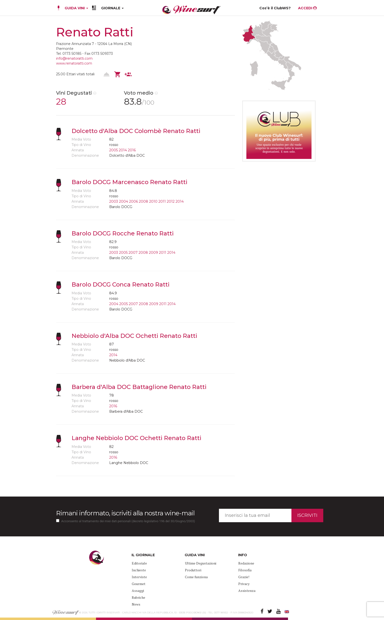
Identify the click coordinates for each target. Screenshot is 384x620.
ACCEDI (307, 8)
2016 (132, 150)
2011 (162, 201)
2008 (143, 201)
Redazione (246, 563)
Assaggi (138, 590)
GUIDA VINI (76, 8)
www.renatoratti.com (74, 63)
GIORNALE (112, 8)
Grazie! (243, 577)
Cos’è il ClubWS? (275, 8)
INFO (242, 555)
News (136, 604)
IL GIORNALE (143, 555)
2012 (171, 201)
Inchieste (139, 570)
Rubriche (138, 597)
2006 (133, 201)
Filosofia (245, 570)
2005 (113, 150)
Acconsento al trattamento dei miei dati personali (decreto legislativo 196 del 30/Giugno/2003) (128, 521)
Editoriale (139, 563)
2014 (123, 150)
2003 (113, 201)
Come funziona (196, 577)
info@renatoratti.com (74, 58)
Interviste (139, 577)
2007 (133, 252)
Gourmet (138, 583)
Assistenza (246, 590)
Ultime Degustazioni (200, 563)
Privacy (244, 583)
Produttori (193, 570)
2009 (153, 252)
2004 (123, 201)
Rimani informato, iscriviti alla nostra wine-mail (125, 513)
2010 (153, 201)
